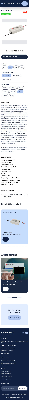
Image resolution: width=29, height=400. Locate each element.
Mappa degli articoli (6, 373)
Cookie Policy (13, 394)
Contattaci (14, 318)
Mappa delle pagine (6, 371)
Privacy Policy (5, 394)
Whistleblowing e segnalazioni (8, 363)
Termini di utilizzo (22, 394)
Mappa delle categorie (6, 376)
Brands (3, 368)
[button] (14, 196)
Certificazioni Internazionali (8, 360)
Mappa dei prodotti (5, 379)
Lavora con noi (4, 366)
